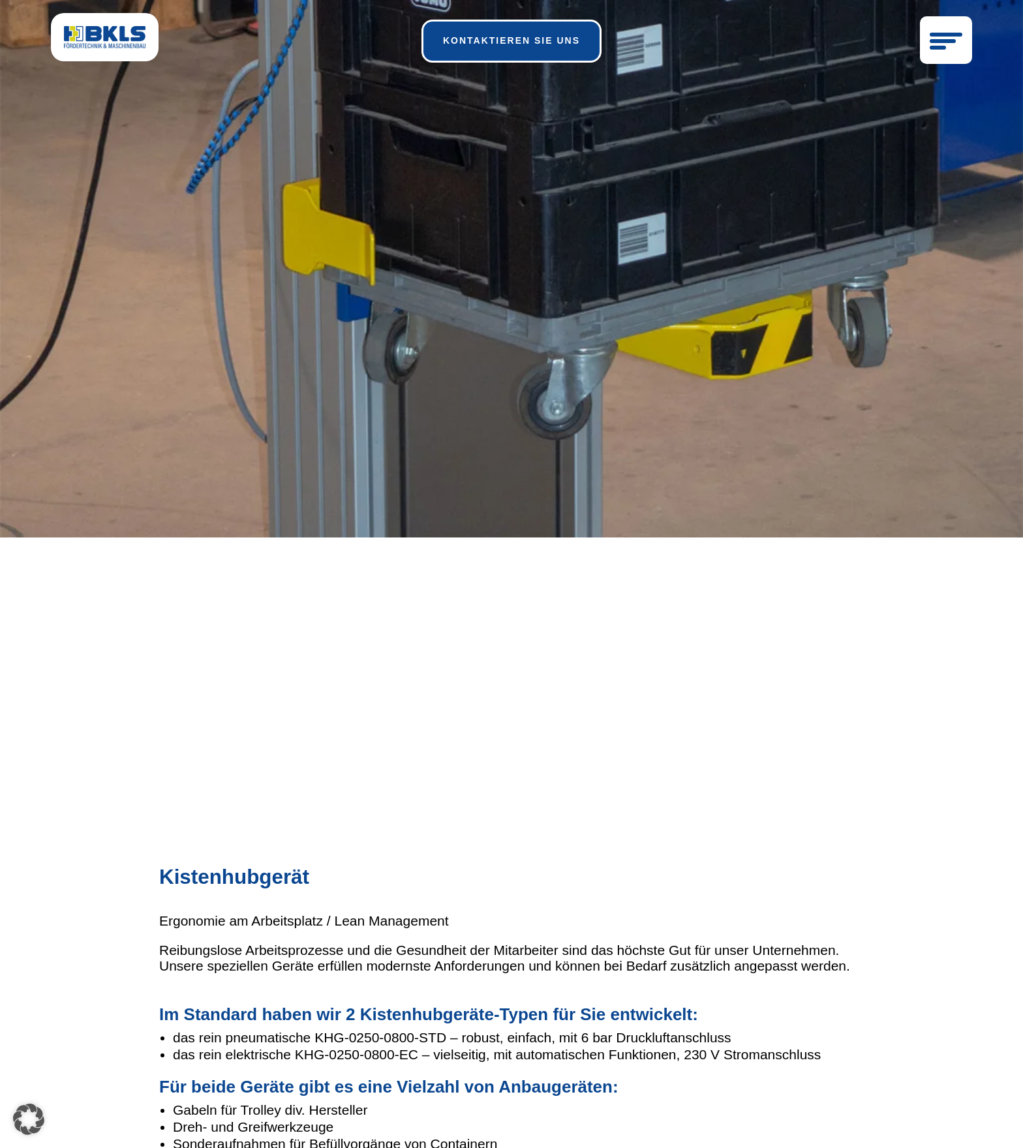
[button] (28, 1119)
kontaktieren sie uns (511, 40)
